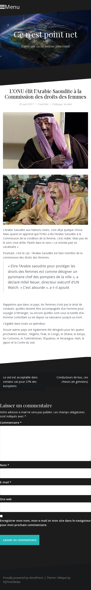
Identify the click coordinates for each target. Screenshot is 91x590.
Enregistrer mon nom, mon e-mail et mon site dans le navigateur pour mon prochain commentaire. (45, 523)
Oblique (62, 578)
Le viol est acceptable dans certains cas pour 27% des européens (20, 381)
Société (68, 104)
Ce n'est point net (45, 34)
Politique (57, 104)
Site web (6, 499)
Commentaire (11, 422)
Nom (4, 465)
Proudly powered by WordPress (23, 578)
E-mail (5, 482)
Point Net (43, 104)
